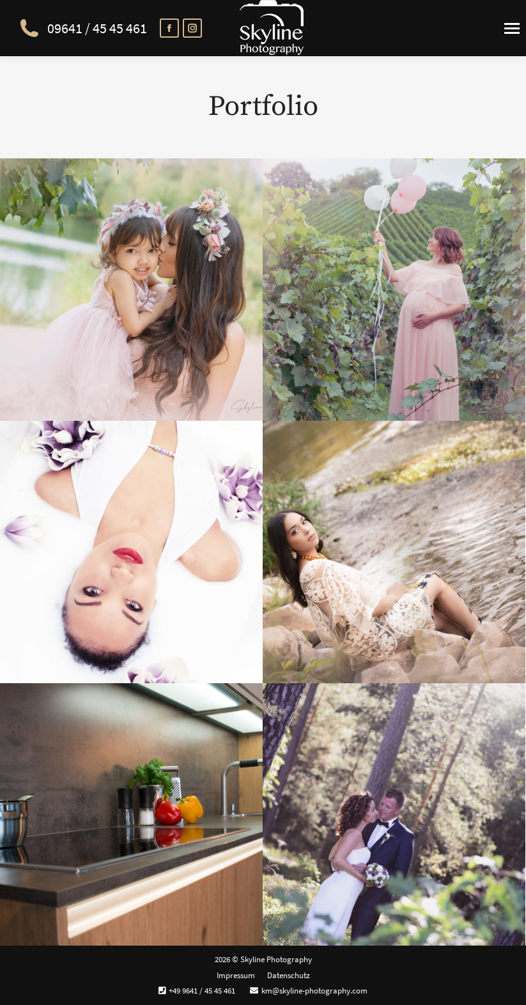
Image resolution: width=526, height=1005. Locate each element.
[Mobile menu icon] (512, 28)
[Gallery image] (131, 289)
